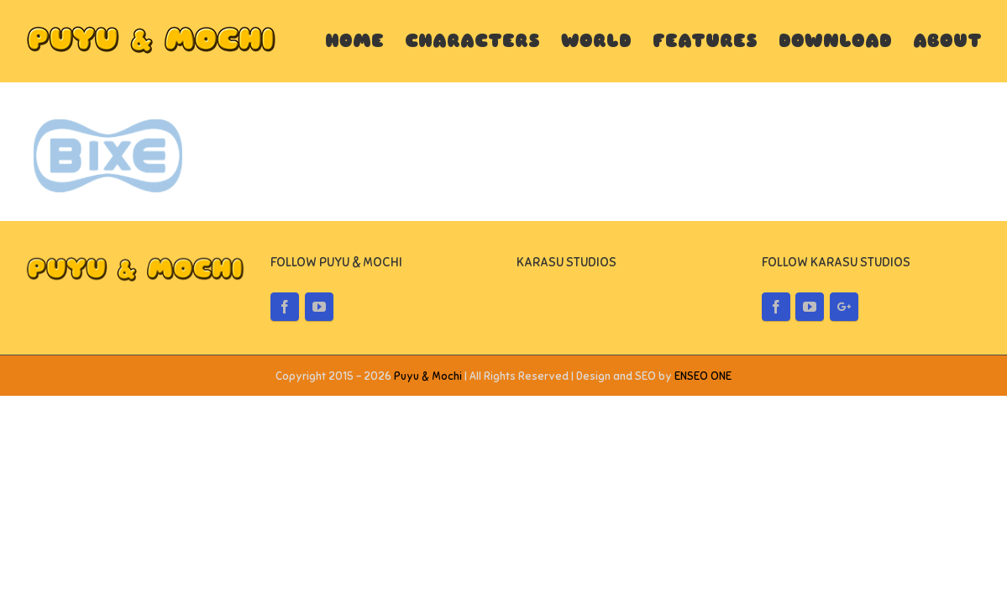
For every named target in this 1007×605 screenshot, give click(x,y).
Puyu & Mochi (428, 376)
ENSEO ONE (703, 376)
